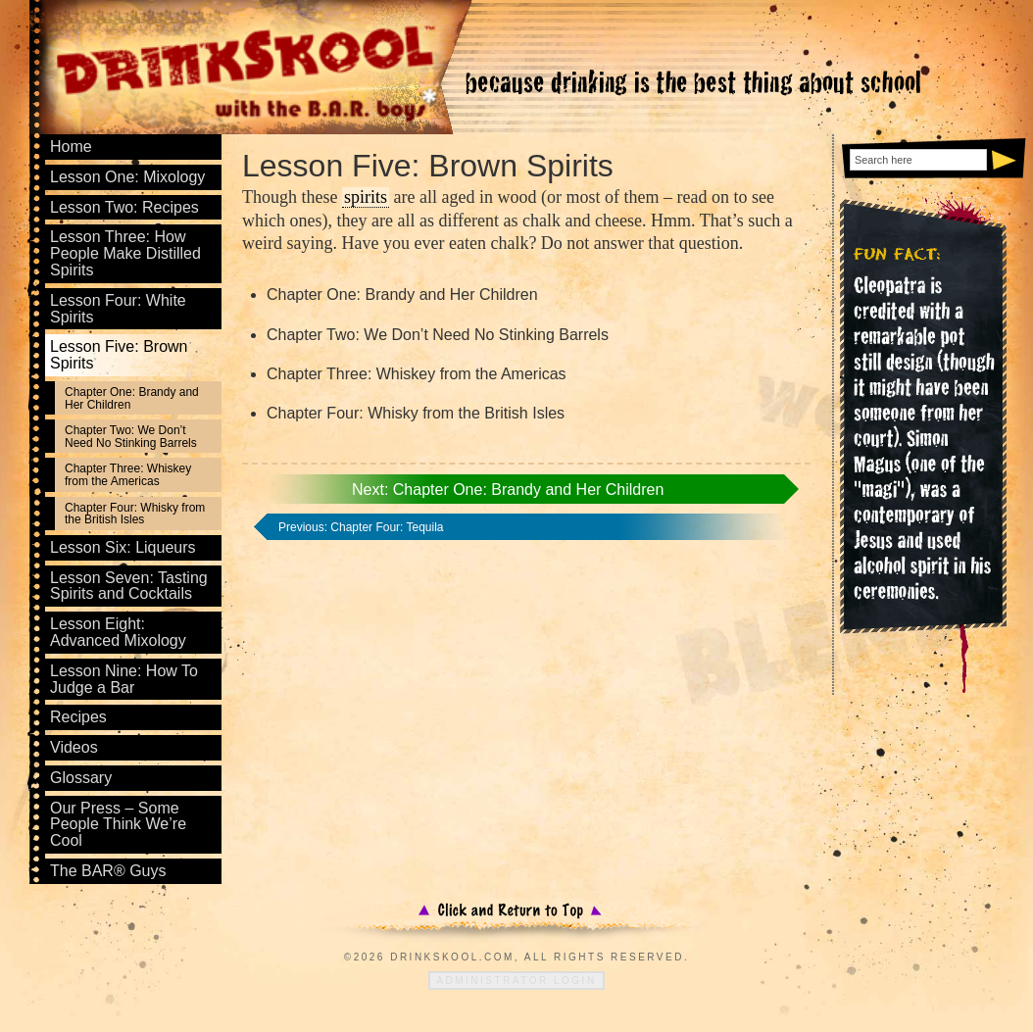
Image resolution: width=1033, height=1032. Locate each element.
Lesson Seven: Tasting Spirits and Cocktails (129, 586)
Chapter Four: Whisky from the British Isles (135, 514)
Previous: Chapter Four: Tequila (361, 527)
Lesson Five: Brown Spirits (119, 354)
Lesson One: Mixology (127, 177)
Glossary (81, 777)
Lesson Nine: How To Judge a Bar (124, 679)
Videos (74, 747)
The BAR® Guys (108, 870)
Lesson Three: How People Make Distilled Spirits (125, 253)
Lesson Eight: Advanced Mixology (118, 632)
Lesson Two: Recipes (124, 207)
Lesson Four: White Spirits (118, 308)
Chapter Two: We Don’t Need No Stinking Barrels (131, 436)
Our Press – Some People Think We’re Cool (118, 825)
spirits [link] (365, 197)
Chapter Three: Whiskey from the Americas (128, 475)
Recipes (78, 717)
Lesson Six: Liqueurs (123, 547)
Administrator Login (516, 980)
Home (71, 146)
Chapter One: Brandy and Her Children (132, 398)
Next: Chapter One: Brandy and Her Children (508, 489)
